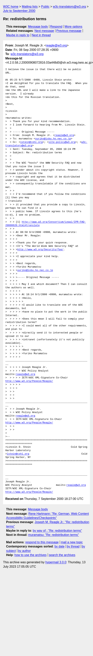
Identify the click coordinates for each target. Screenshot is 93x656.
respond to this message (41, 542)
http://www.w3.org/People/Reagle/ (29, 381)
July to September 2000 (19, 10)
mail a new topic (72, 542)
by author (24, 550)
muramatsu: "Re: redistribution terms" (53, 534)
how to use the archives (31, 555)
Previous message (69, 30)
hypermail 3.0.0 (55, 562)
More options (73, 26)
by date (59, 546)
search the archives (62, 555)
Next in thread (41, 35)
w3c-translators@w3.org (69, 6)
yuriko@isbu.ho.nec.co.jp (53, 139)
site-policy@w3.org (62, 142)
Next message (44, 30)
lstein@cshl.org (31, 142)
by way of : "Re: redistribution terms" (57, 530)
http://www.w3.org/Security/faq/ (40, 249)
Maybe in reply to (17, 35)
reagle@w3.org (56, 45)
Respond (56, 26)
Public (45, 6)
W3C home (10, 6)
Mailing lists (30, 6)
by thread (73, 546)
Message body (38, 26)
